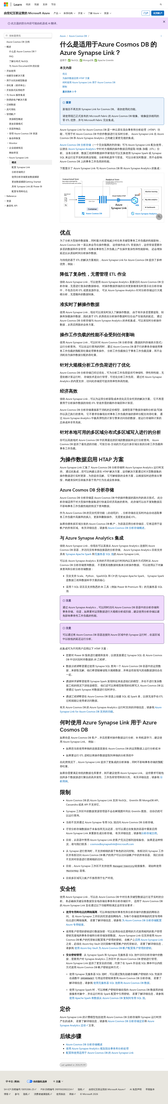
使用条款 (60, 1094)
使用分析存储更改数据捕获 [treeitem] (25, 176)
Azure (63, 35)
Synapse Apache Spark (78, 554)
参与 (17, 1094)
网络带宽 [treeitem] (13, 152)
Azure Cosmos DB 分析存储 (75, 144)
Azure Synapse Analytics (82, 148)
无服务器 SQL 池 (104, 554)
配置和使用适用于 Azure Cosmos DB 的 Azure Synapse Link (100, 1052)
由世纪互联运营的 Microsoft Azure (106, 1089)
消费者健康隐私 (42, 1094)
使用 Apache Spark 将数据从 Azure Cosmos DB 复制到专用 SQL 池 (107, 998)
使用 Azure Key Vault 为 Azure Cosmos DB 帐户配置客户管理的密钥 (112, 948)
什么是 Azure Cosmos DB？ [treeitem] (23, 51)
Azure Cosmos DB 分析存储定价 (126, 1021)
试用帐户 (157, 13)
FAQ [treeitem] (11, 56)
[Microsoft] (6, 4)
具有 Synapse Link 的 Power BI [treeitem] (27, 186)
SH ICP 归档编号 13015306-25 (19, 1089)
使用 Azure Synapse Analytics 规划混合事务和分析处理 (97, 1048)
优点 (64, 73)
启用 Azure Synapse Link (149, 939)
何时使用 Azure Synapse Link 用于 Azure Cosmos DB (88, 82)
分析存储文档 (149, 833)
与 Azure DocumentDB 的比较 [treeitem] (24, 65)
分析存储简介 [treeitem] (18, 171)
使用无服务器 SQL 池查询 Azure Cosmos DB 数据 (121, 982)
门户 (146, 13)
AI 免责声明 (136, 1089)
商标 (71, 1094)
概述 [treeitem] (14, 162)
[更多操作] (161, 36)
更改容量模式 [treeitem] (16, 123)
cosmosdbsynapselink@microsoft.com (112, 844)
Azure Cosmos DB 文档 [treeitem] (18, 41)
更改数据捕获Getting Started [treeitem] (26, 181)
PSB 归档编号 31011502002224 (56, 1089)
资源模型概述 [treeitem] (16, 119)
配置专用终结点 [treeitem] (20, 191)
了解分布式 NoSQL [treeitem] (18, 61)
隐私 (80, 1089)
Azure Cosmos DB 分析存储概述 (126, 527)
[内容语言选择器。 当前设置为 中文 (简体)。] (13, 1081)
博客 (6, 1094)
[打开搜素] (161, 4)
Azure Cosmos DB (78, 35)
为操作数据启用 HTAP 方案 (76, 78)
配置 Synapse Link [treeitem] (21, 167)
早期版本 (150, 1089)
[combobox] (28, 35)
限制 (64, 86)
